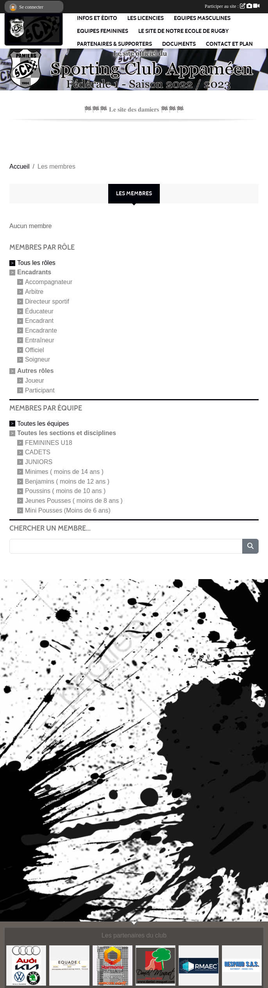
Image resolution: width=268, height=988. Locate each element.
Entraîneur (39, 340)
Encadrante (41, 330)
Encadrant (39, 320)
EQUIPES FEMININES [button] (102, 31)
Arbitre (34, 291)
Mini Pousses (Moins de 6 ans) (68, 510)
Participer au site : (232, 6)
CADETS (37, 452)
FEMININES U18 (48, 442)
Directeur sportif (47, 301)
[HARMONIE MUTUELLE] (112, 965)
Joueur (34, 380)
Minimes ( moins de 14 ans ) (64, 471)
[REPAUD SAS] (242, 965)
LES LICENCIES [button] (145, 18)
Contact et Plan (229, 44)
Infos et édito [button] (97, 18)
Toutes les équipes (43, 423)
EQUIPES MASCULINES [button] (202, 18)
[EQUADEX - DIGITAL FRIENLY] (69, 965)
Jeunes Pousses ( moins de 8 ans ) (74, 500)
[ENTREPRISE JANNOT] (155, 965)
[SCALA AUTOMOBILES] (26, 965)
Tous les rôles (36, 262)
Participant (40, 390)
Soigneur (37, 359)
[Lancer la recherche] (250, 546)
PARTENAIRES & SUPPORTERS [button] (114, 44)
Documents (179, 44)
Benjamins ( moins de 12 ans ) (67, 481)
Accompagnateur (48, 282)
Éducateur (39, 311)
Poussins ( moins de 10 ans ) (65, 491)
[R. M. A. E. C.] (198, 965)
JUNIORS (38, 462)
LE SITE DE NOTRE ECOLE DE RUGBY (183, 31)
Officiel (34, 349)
